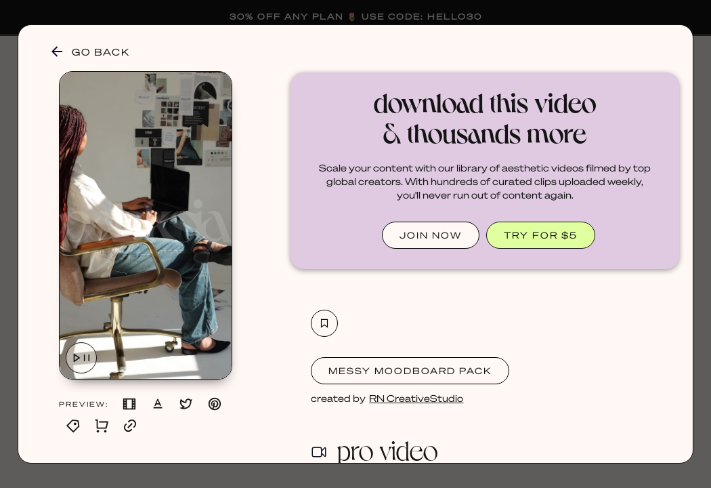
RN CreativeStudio (416, 398)
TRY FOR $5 (541, 235)
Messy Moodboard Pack (410, 370)
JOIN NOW (431, 235)
